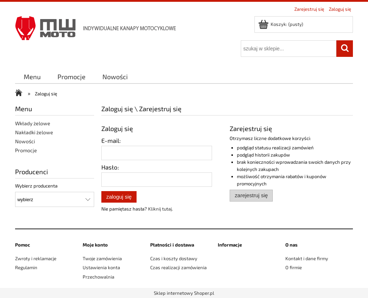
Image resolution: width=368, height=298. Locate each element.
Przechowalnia (98, 277)
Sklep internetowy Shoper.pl (184, 293)
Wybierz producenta (36, 185)
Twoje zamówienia (102, 258)
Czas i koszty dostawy (173, 258)
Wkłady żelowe (32, 123)
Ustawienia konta (101, 267)
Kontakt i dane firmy (306, 258)
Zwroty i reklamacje (35, 258)
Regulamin (26, 267)
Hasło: (110, 167)
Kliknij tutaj (160, 209)
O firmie (293, 267)
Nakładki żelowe (34, 132)
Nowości (25, 141)
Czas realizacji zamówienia (178, 267)
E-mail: (111, 140)
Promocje (26, 150)
